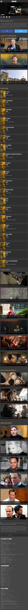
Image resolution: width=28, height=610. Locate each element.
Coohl (1, 598)
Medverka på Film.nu (4, 594)
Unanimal (2, 546)
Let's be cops (2, 585)
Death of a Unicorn (3, 551)
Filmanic (2, 597)
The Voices (2, 571)
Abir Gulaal (2, 550)
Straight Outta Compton (4, 567)
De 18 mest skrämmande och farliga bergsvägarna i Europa (9, 601)
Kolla (1, 602)
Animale (2, 555)
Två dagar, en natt (3, 581)
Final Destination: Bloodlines (5, 557)
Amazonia (2, 582)
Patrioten (8, 26)
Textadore (2, 605)
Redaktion (2, 593)
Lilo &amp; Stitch (3, 561)
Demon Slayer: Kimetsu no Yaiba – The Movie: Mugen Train (8, 554)
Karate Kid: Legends (3, 562)
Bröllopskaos (2, 577)
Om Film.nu (2, 590)
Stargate (2, 26)
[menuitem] (2, 535)
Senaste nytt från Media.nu (8, 36)
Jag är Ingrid (2, 570)
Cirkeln (2, 573)
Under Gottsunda (3, 578)
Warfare (2, 547)
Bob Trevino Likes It (3, 542)
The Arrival (23, 26)
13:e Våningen (14, 26)
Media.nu (2, 606)
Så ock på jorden (3, 569)
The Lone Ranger (21, 24)
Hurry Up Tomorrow (3, 558)
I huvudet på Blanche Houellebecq (5, 543)
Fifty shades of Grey (3, 574)
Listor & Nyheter (5, 270)
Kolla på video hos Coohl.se (8, 370)
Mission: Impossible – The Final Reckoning (6, 559)
